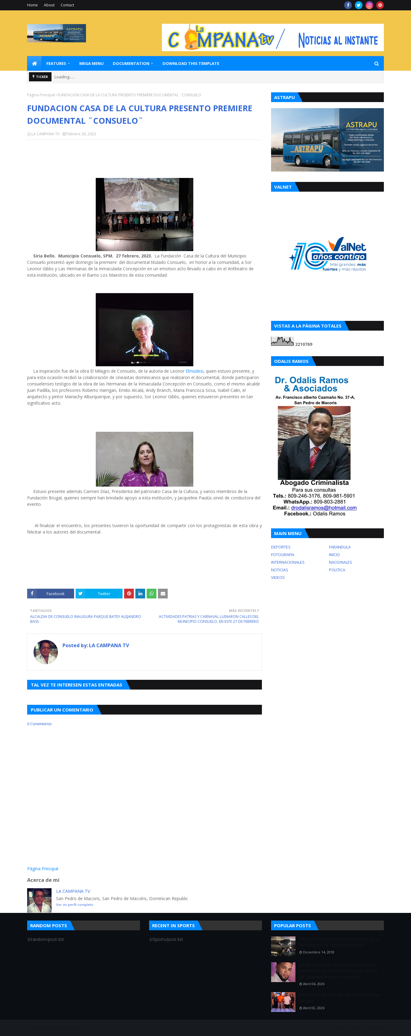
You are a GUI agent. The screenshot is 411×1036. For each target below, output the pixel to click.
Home (32, 5)
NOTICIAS (279, 570)
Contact (67, 5)
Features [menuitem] (56, 63)
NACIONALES (340, 562)
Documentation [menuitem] (131, 63)
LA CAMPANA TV (45, 134)
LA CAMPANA (69, 1027)
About (49, 5)
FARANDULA (340, 547)
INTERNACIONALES (288, 562)
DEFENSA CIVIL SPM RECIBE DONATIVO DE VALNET (339, 998)
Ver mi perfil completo (74, 904)
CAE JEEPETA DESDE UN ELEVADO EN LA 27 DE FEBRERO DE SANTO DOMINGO (339, 942)
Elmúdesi (194, 371)
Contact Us (374, 1027)
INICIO (334, 554)
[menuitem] (34, 63)
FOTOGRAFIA (282, 554)
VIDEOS (278, 577)
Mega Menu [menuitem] (91, 63)
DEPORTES (281, 547)
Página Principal (41, 95)
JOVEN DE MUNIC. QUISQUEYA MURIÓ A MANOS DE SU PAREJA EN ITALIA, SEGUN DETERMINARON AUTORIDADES (338, 971)
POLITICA (337, 570)
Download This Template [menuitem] (191, 63)
